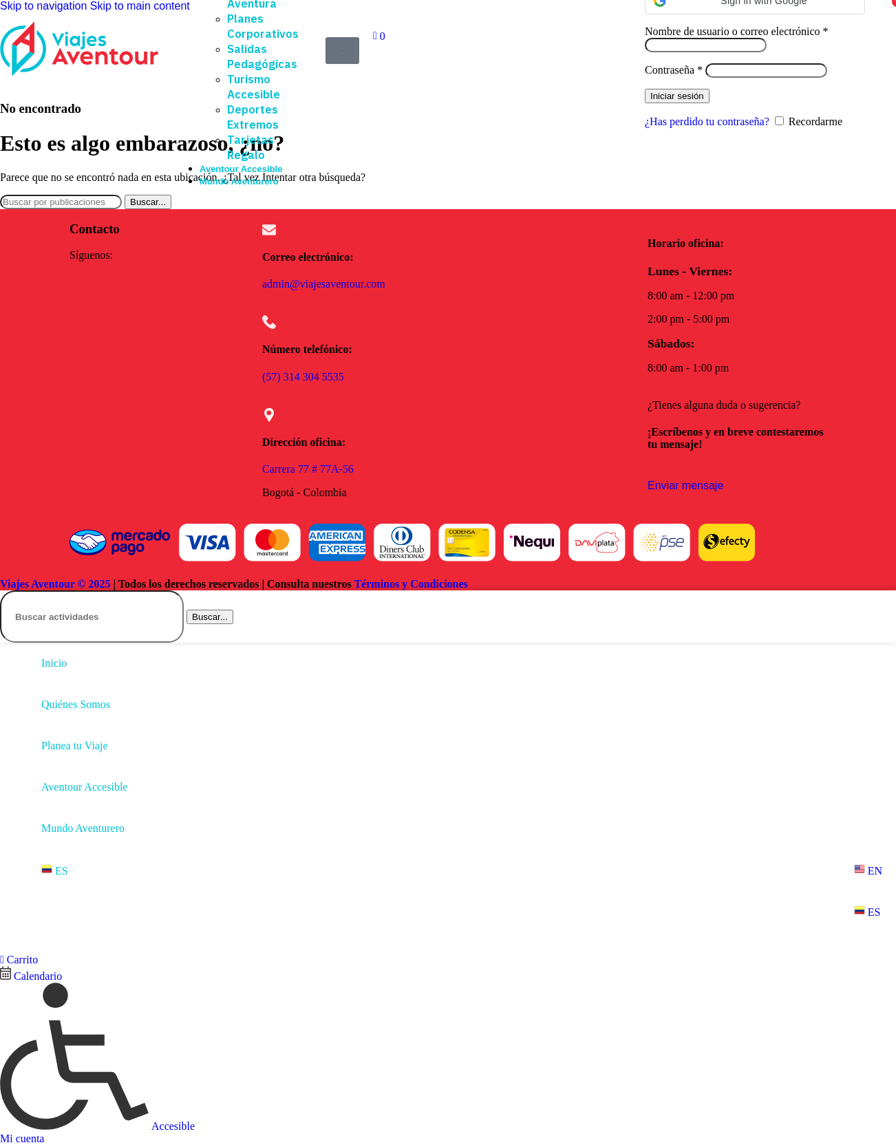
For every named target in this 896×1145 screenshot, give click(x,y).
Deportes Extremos (253, 117)
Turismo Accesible (253, 87)
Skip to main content (140, 6)
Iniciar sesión (677, 96)
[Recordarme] (779, 120)
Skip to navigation (45, 6)
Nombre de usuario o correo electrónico (737, 31)
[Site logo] (79, 76)
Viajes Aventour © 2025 (55, 584)
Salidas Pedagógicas (262, 56)
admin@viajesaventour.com (323, 284)
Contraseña (674, 70)
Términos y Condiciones (410, 584)
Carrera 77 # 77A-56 (308, 469)
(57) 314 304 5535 (303, 377)
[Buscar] (61, 202)
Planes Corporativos (263, 26)
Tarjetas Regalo (250, 147)
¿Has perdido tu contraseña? (707, 121)
